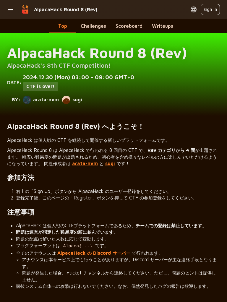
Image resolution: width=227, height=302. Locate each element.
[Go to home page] (25, 9)
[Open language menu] (193, 9)
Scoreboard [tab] (129, 26)
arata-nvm (85, 163)
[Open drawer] (11, 9)
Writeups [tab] (162, 26)
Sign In (210, 9)
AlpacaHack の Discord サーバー (93, 252)
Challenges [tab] (93, 26)
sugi (110, 163)
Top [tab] (62, 26)
